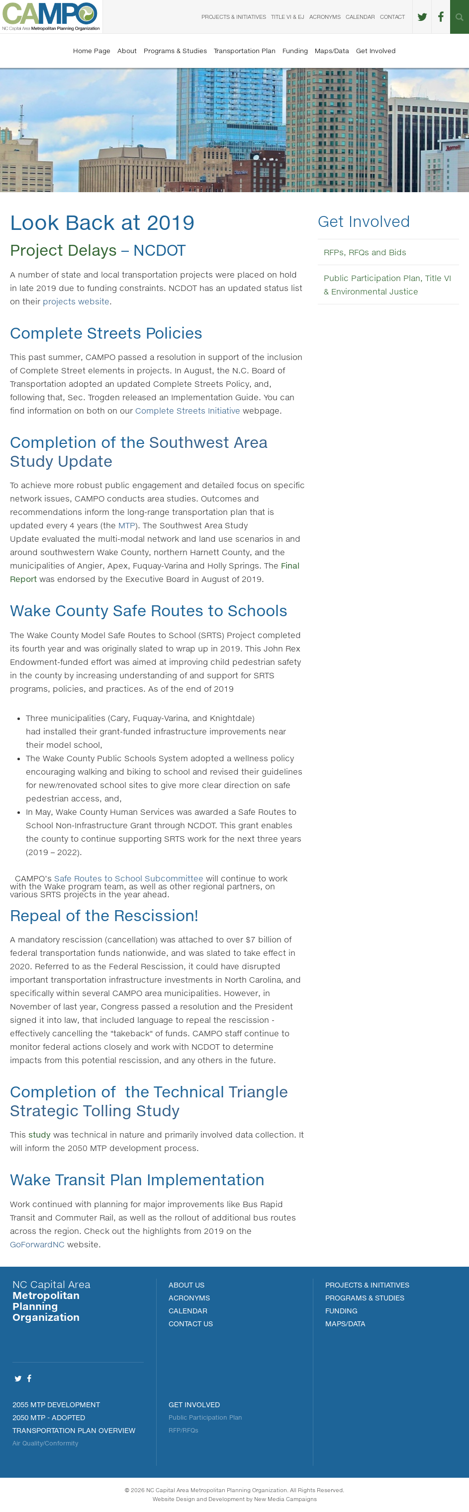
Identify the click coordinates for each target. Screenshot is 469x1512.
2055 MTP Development (56, 1404)
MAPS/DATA (345, 1323)
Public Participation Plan (205, 1417)
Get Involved (376, 51)
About (127, 51)
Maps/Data (332, 51)
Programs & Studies (175, 51)
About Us (186, 1285)
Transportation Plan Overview (73, 1430)
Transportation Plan (245, 51)
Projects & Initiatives (233, 16)
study (39, 1134)
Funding (295, 51)
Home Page (91, 51)
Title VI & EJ (287, 16)
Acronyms (325, 16)
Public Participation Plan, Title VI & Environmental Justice (387, 284)
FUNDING (341, 1310)
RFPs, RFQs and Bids (365, 252)
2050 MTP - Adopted (48, 1417)
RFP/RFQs (183, 1430)
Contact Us (191, 1323)
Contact (392, 16)
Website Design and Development (199, 1499)
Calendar (360, 16)
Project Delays (63, 250)
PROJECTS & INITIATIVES (367, 1285)
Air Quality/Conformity (45, 1443)
